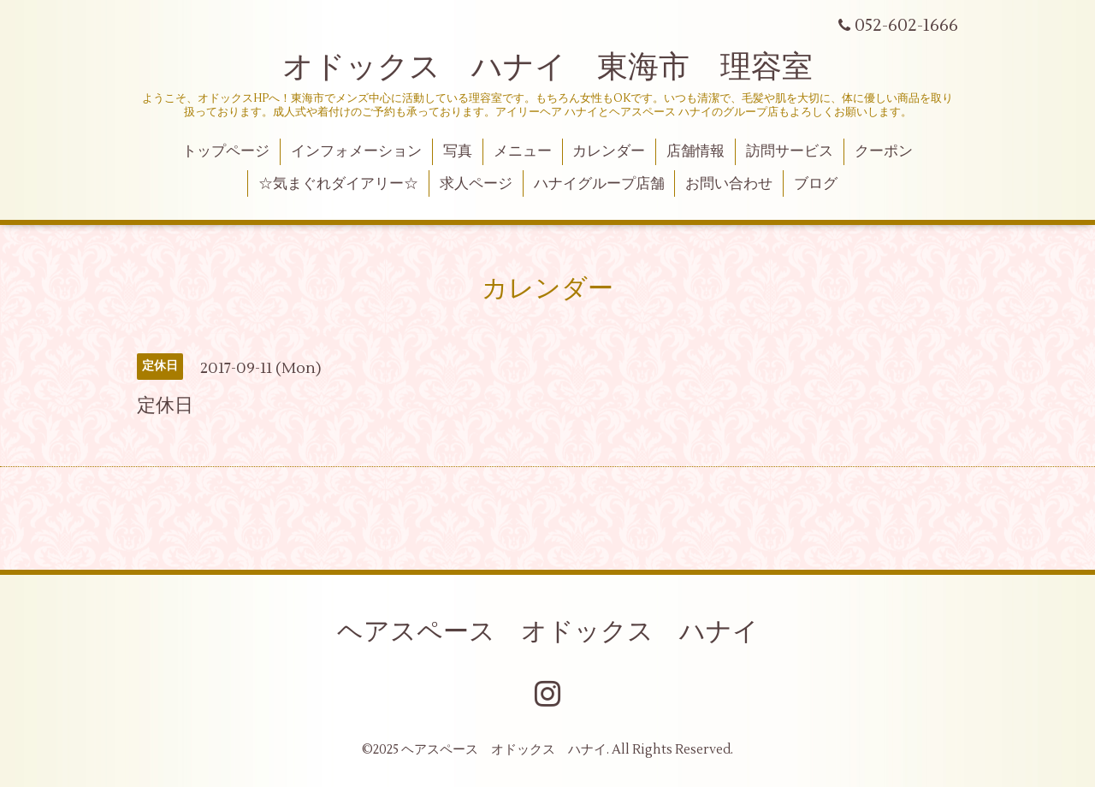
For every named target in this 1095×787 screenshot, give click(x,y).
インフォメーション (356, 151)
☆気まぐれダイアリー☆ (338, 184)
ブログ (816, 184)
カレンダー (608, 151)
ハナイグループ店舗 (599, 184)
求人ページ (476, 184)
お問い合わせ (728, 184)
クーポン (884, 151)
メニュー (523, 151)
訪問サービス (789, 151)
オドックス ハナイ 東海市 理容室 (547, 67)
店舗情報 (695, 151)
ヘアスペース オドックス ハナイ (548, 631)
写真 (457, 151)
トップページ (225, 151)
